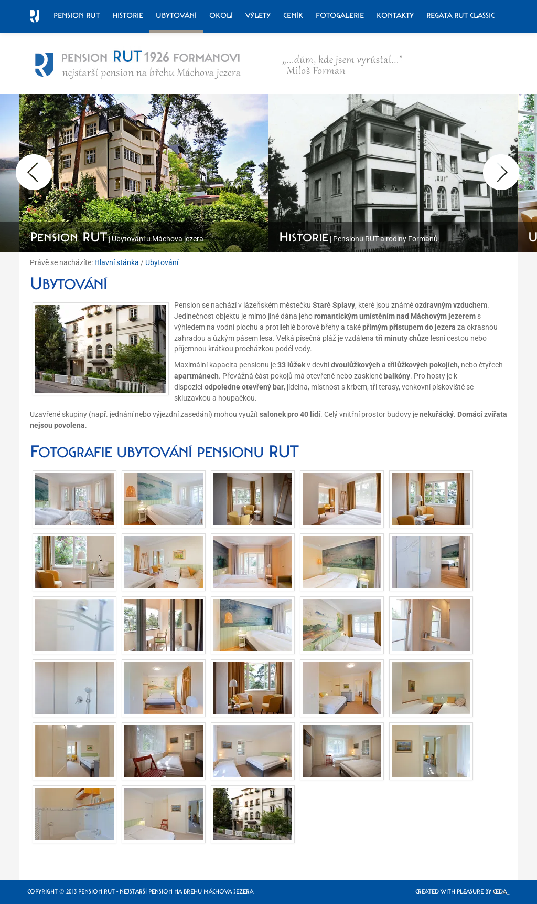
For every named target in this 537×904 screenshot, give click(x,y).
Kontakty (395, 15)
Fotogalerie (340, 15)
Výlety (258, 15)
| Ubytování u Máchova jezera (116, 239)
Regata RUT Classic (460, 15)
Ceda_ (501, 891)
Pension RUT (76, 15)
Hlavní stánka (116, 262)
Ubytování (176, 15)
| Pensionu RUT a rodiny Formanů (358, 239)
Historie (127, 15)
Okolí (221, 15)
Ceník (293, 15)
